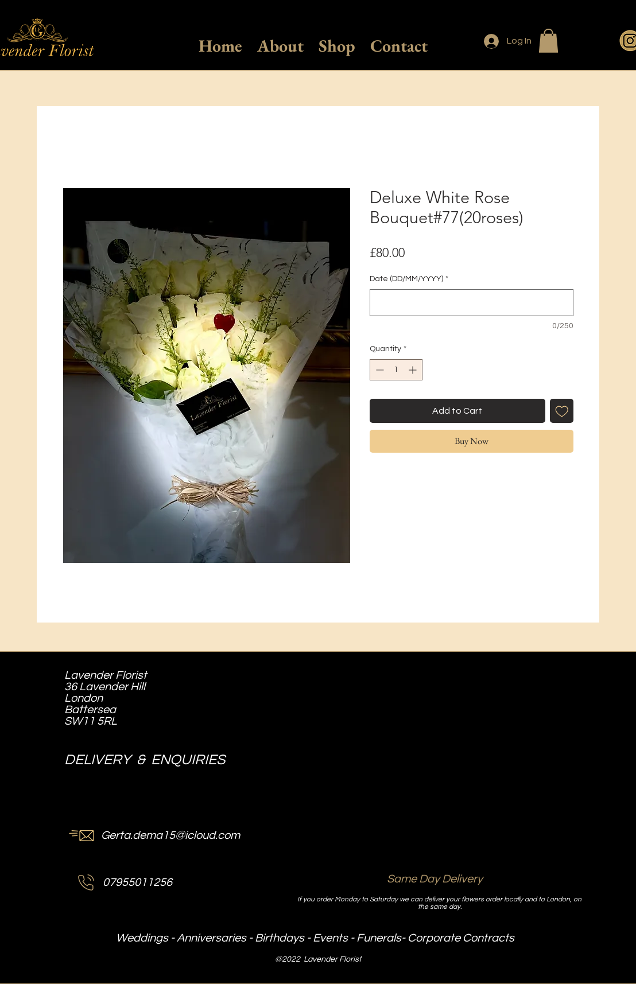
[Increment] (413, 370)
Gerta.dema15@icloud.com (170, 835)
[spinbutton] (396, 370)
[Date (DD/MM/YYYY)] (471, 302)
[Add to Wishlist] (562, 411)
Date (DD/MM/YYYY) (409, 279)
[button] (548, 41)
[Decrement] (378, 370)
